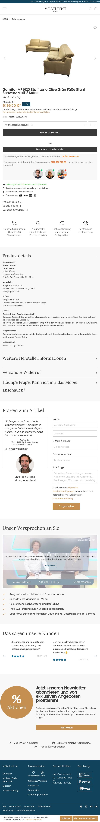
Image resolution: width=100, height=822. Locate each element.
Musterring (14, 97)
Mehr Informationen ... (34, 819)
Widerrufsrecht (44, 806)
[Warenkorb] (95, 8)
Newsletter (33, 785)
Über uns (7, 773)
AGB (4, 806)
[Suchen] (90, 8)
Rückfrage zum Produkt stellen (50, 149)
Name (56, 419)
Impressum (29, 806)
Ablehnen (66, 818)
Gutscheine (33, 790)
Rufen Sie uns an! (71, 156)
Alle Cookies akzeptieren (85, 818)
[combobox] (45, 124)
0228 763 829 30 (58, 162)
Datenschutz (15, 806)
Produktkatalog (10, 790)
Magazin (7, 785)
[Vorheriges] (5, 58)
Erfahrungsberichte (38, 794)
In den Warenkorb (50, 132)
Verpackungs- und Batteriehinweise (19, 810)
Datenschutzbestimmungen (54, 559)
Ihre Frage (58, 467)
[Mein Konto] (42, 773)
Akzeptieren (50, 565)
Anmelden (67, 727)
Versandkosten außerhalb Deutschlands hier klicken (26, 112)
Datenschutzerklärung (63, 498)
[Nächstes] (95, 58)
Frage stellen (66, 506)
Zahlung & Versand (37, 781)
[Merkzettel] (33, 773)
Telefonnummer (62, 454)
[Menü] (5, 8)
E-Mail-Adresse (61, 441)
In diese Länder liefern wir (10, 780)
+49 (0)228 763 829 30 (62, 774)
